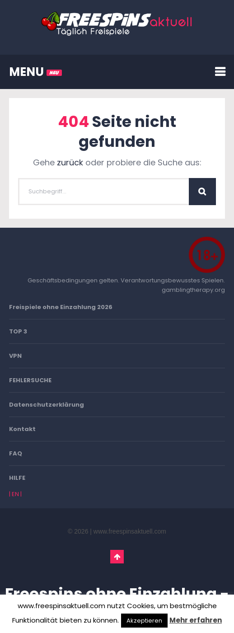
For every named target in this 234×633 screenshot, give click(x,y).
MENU (35, 72)
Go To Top (117, 556)
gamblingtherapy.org (193, 290)
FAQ (15, 453)
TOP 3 (18, 331)
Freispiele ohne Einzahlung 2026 (60, 307)
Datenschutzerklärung (46, 405)
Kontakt (22, 429)
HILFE (17, 478)
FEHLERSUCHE (30, 380)
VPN (15, 356)
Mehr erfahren (195, 620)
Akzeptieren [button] (144, 620)
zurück (70, 162)
